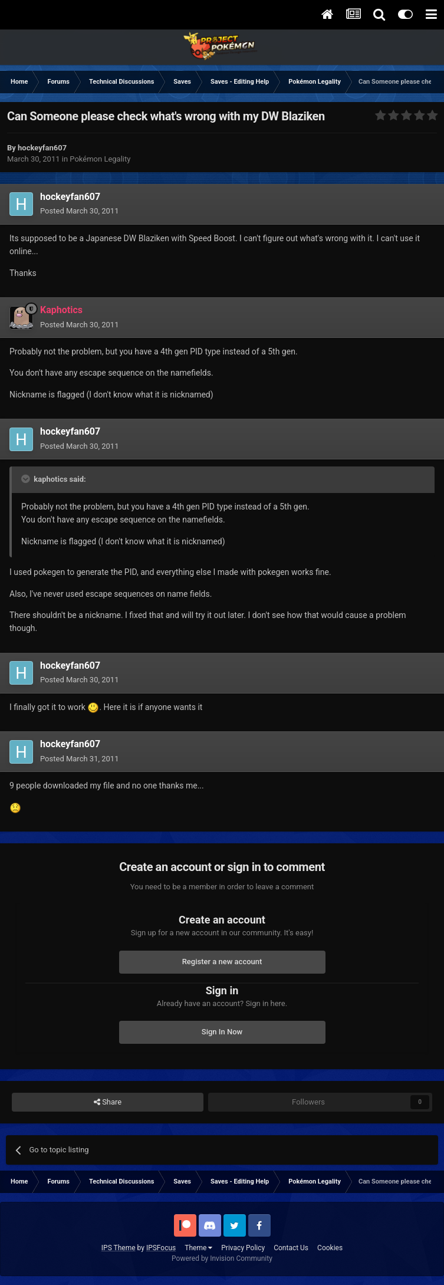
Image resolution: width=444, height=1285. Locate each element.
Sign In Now (222, 1031)
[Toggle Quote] (26, 479)
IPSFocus (161, 1248)
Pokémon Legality (100, 159)
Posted (79, 210)
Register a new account (222, 961)
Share (107, 1102)
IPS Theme (118, 1248)
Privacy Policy (243, 1248)
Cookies (330, 1248)
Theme (198, 1248)
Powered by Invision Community (222, 1258)
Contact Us (291, 1248)
